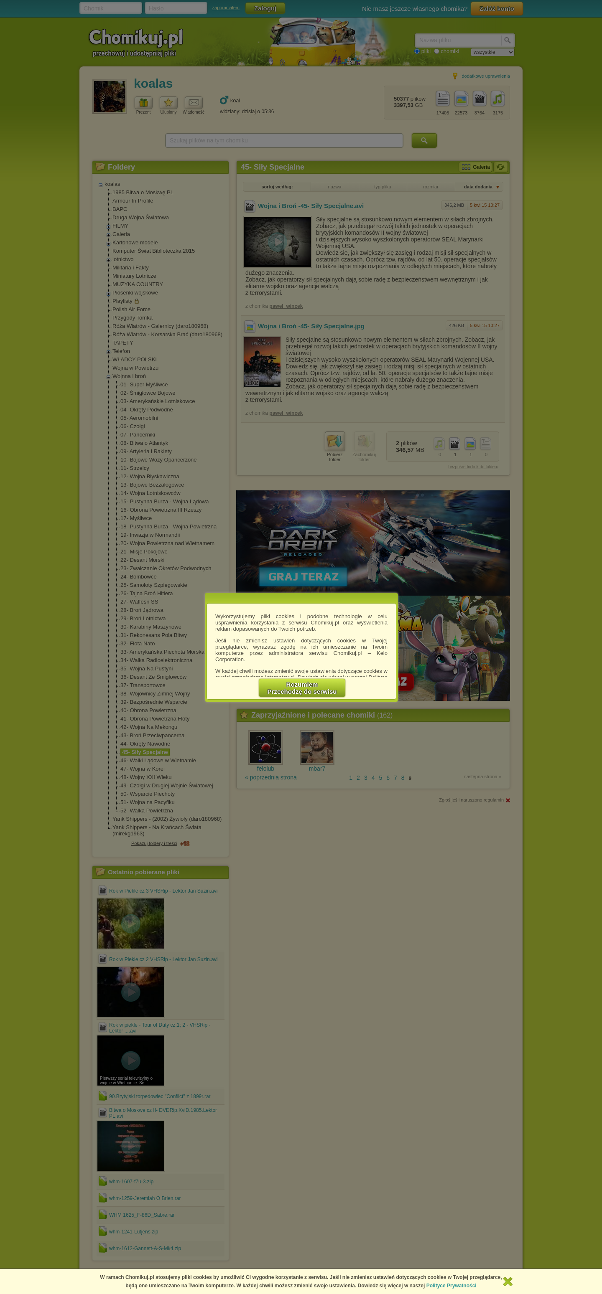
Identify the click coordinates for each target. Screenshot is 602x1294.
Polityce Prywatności (451, 1286)
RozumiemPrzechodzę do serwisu (302, 688)
